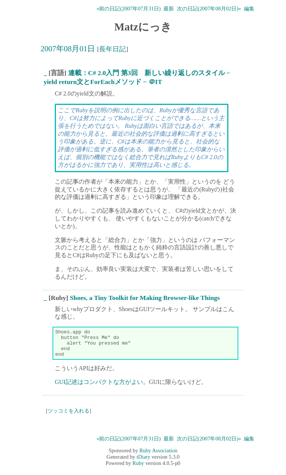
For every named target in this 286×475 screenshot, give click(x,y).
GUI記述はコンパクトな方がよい (99, 387)
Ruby (138, 469)
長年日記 (112, 49)
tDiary (143, 462)
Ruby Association (158, 456)
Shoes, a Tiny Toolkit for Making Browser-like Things (145, 297)
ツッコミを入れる (68, 416)
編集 (249, 9)
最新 (168, 9)
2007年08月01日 (68, 48)
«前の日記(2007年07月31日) (128, 9)
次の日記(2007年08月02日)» (209, 9)
